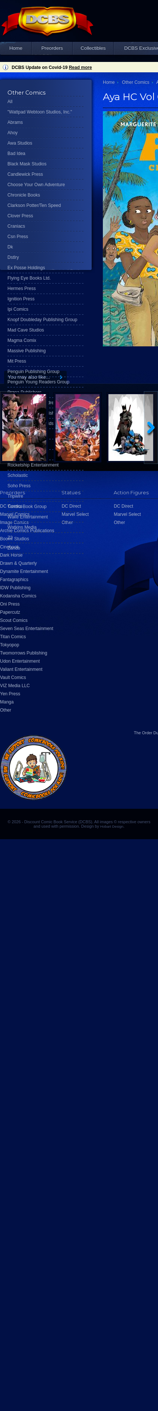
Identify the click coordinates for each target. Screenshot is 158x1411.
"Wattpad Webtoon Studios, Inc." (39, 112)
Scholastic (17, 475)
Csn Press (17, 236)
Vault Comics (13, 677)
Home (15, 48)
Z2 (10, 537)
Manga (7, 702)
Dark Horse (11, 555)
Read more (80, 67)
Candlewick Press (25, 174)
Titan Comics (13, 636)
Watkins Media (22, 527)
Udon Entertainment (20, 661)
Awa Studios (19, 143)
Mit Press (16, 361)
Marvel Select (127, 514)
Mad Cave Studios (25, 330)
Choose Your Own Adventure (36, 184)
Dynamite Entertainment (24, 571)
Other (5, 710)
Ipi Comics (17, 309)
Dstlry (13, 257)
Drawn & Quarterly (18, 563)
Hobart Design (111, 826)
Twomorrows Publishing (23, 653)
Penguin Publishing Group (33, 371)
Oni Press (10, 604)
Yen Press (10, 693)
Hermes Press (21, 288)
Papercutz (10, 612)
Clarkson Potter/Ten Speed (34, 205)
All (9, 101)
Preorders (52, 48)
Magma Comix (21, 340)
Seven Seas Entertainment (26, 628)
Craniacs (16, 226)
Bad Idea (16, 153)
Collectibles (92, 48)
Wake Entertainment (27, 517)
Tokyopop (9, 644)
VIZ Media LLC (15, 685)
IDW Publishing (15, 587)
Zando (13, 548)
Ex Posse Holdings (26, 267)
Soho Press (19, 485)
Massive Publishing (26, 350)
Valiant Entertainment (21, 669)
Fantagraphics (14, 579)
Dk (10, 247)
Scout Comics (14, 620)
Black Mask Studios (27, 164)
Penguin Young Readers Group (38, 382)
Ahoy (12, 132)
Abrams (15, 122)
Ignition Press (21, 298)
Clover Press (20, 215)
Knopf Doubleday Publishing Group (42, 319)
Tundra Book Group (27, 506)
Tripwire (15, 496)
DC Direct (123, 506)
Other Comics (135, 82)
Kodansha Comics (18, 596)
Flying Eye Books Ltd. (29, 278)
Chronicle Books (23, 195)
